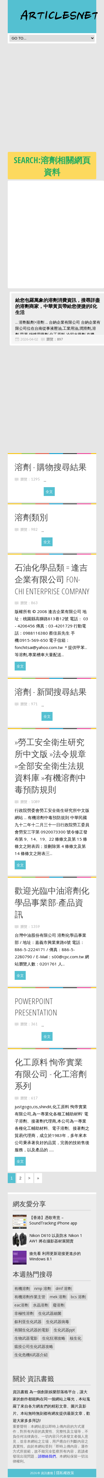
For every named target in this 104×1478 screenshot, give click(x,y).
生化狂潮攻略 (53, 1339)
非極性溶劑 (24, 1314)
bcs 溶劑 (78, 1297)
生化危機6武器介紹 (31, 1355)
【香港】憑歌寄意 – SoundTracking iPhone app (53, 1221)
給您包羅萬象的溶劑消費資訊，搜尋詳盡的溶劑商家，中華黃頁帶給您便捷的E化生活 (55, 307)
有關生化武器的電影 (31, 1330)
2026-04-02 (27, 339)
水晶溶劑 (40, 1305)
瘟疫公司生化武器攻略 (33, 1347)
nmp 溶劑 (42, 1289)
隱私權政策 (65, 1473)
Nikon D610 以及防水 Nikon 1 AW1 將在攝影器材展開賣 (55, 1239)
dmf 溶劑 (64, 1289)
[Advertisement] (52, 99)
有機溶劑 (22, 1289)
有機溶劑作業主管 (29, 1297)
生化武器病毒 (57, 1322)
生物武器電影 (26, 1339)
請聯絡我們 (47, 1457)
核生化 (75, 1339)
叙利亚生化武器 (27, 1322)
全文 (49, 492)
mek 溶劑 (58, 1297)
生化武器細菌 (49, 1314)
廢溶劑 (58, 1305)
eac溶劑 (21, 1305)
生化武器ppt (64, 1330)
